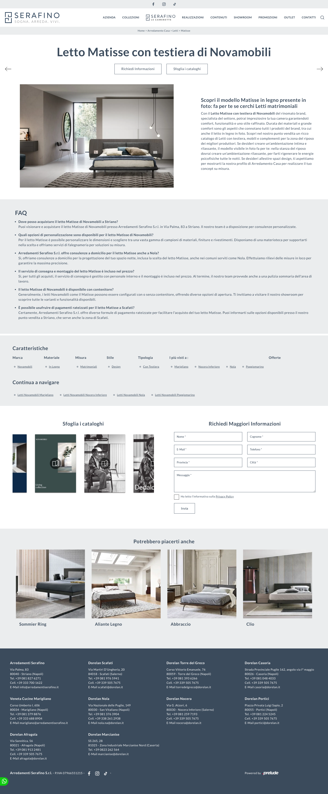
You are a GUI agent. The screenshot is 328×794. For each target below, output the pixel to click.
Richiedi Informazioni (138, 69)
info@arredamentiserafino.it (39, 687)
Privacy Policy (225, 496)
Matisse (185, 30)
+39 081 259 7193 (184, 714)
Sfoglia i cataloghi (187, 69)
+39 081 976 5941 (106, 678)
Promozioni (268, 17)
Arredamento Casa (158, 30)
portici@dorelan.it (266, 723)
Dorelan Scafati (100, 663)
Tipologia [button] (145, 358)
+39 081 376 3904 (106, 714)
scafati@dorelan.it (110, 687)
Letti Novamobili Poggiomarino (175, 394)
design (116, 366)
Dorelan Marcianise (103, 734)
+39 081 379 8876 (28, 714)
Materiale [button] (52, 358)
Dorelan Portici (257, 699)
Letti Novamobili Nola (131, 394)
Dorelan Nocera (179, 699)
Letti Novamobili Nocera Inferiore (85, 394)
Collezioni (130, 17)
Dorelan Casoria (257, 663)
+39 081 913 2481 (28, 749)
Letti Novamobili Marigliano (36, 394)
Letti (175, 30)
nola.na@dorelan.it (111, 723)
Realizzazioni (193, 17)
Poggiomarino (255, 366)
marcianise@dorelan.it (113, 754)
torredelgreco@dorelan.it (193, 687)
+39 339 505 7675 (108, 682)
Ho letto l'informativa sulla (207, 496)
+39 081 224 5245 (263, 714)
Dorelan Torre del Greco (186, 663)
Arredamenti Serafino (27, 663)
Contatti (309, 17)
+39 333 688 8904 (29, 718)
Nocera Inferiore (209, 366)
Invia (184, 508)
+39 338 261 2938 (108, 718)
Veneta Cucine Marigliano (30, 699)
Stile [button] (110, 358)
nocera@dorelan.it (188, 723)
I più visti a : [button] (178, 358)
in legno (54, 366)
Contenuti (218, 17)
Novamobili (25, 366)
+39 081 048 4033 (263, 678)
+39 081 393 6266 (184, 678)
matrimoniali (88, 366)
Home (141, 30)
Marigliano (181, 366)
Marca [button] (18, 358)
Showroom (243, 17)
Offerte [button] (275, 358)
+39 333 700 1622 (29, 682)
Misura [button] (80, 358)
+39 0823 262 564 (106, 749)
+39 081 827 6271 (28, 678)
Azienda (109, 17)
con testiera (151, 366)
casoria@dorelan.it (267, 687)
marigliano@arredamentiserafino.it (44, 723)
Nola (233, 366)
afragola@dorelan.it (33, 758)
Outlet (289, 17)
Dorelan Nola (98, 699)
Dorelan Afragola (23, 734)
